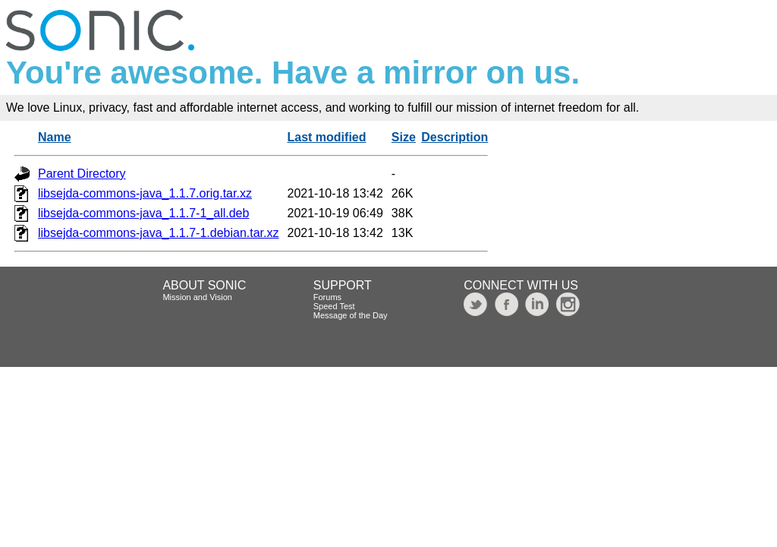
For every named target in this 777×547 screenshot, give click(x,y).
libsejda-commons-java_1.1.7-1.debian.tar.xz (158, 232)
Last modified (327, 137)
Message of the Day (350, 315)
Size (404, 137)
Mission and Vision (197, 297)
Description (454, 137)
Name (54, 137)
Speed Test (334, 306)
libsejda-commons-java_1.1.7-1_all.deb (143, 213)
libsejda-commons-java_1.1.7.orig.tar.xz (145, 193)
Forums (327, 297)
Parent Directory (82, 173)
